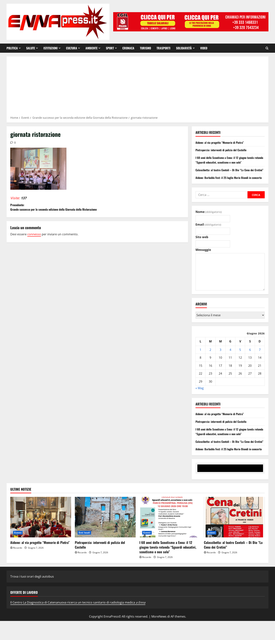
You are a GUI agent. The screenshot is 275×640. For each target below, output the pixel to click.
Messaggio (203, 259)
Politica (12, 48)
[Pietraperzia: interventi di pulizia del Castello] (105, 536)
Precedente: (53, 211)
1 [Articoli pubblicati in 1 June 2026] (200, 359)
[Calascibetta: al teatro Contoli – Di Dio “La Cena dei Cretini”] (234, 536)
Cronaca (128, 48)
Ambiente (91, 48)
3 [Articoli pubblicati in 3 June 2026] (220, 359)
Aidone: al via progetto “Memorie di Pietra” (221, 142)
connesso (34, 241)
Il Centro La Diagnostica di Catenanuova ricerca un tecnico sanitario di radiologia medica (77, 621)
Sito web (201, 247)
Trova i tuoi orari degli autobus (32, 595)
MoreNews (158, 636)
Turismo (145, 48)
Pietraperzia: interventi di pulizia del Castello (222, 150)
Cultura (71, 48)
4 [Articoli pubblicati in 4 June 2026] (230, 359)
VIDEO (203, 48)
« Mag (199, 398)
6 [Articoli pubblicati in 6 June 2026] (250, 359)
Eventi (18, 551)
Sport (110, 48)
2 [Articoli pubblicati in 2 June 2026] (210, 359)
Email (208, 234)
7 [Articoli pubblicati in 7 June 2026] (260, 359)
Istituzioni (50, 48)
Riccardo (17, 566)
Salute (30, 48)
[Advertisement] (137, 87)
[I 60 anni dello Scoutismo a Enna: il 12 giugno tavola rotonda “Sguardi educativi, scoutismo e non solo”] (169, 536)
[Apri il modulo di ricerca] (267, 48)
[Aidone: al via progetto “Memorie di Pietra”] (40, 536)
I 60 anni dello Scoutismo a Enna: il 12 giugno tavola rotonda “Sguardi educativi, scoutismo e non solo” (226, 160)
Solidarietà (184, 48)
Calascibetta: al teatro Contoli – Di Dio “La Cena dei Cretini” (233, 564)
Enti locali (84, 551)
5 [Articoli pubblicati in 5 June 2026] (240, 359)
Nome (208, 221)
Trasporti (163, 48)
